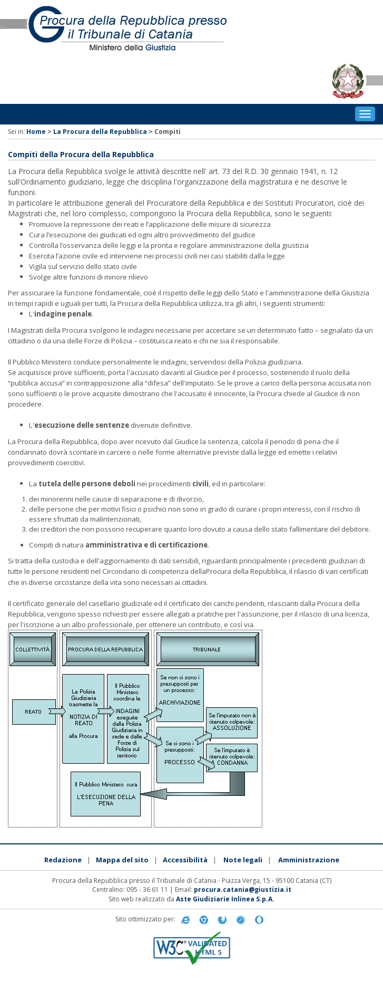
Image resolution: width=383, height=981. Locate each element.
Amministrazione (308, 859)
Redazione (63, 859)
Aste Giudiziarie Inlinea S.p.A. (225, 899)
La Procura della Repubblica (100, 131)
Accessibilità (185, 859)
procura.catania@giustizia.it (242, 889)
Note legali (242, 859)
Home (36, 131)
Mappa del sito (122, 859)
